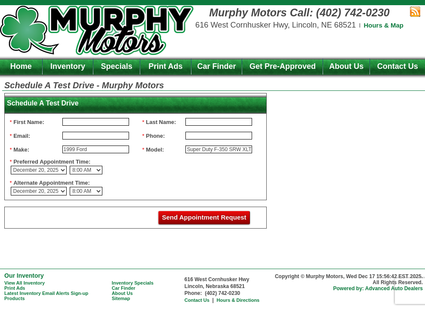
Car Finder (216, 66)
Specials (116, 66)
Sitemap (121, 298)
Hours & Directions (238, 300)
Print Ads (165, 66)
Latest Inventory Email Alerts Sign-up (46, 293)
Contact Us (397, 66)
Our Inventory (24, 275)
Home (21, 66)
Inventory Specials (133, 282)
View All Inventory (24, 282)
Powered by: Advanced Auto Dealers (378, 288)
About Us (346, 66)
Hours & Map (383, 25)
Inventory (67, 66)
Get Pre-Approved (282, 66)
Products (14, 298)
